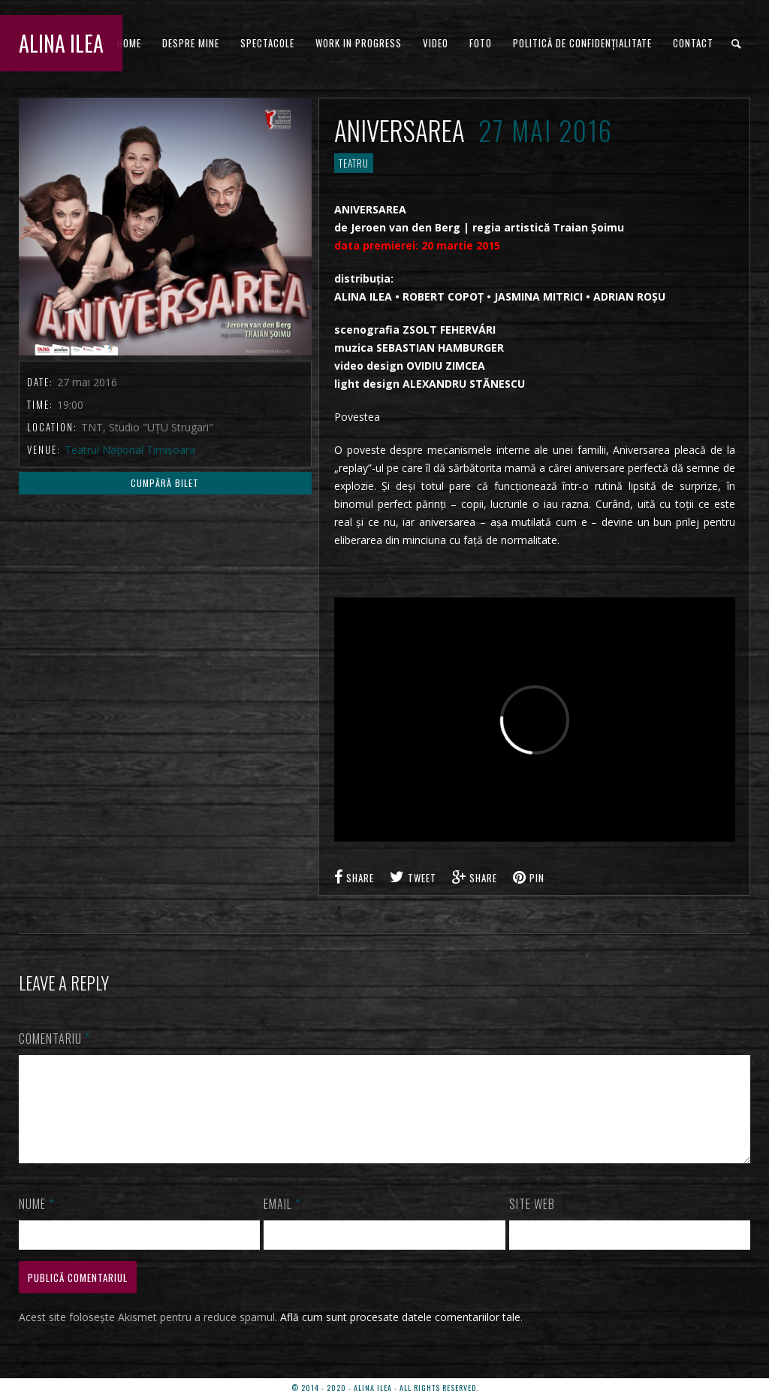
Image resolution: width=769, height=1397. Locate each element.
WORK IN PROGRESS (358, 42)
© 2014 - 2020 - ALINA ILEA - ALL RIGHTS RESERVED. (384, 1387)
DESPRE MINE (190, 42)
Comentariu (54, 1039)
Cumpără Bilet (165, 482)
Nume (36, 1222)
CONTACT (693, 42)
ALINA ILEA (61, 43)
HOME (129, 42)
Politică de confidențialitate (582, 42)
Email (282, 1222)
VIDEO (435, 42)
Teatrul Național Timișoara (130, 450)
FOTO (480, 42)
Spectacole (267, 42)
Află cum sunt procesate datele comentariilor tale (400, 1335)
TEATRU (354, 163)
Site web (532, 1222)
